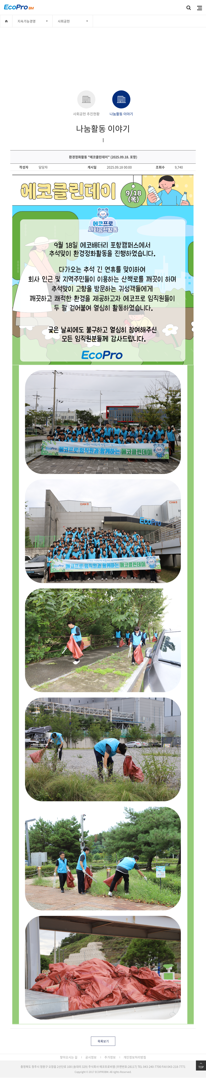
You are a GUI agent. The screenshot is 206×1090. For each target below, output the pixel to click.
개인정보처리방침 (135, 1057)
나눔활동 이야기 (121, 103)
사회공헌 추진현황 (86, 103)
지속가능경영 (27, 21)
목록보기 (103, 1041)
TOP (201, 1065)
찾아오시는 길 (68, 1057)
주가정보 (110, 1057)
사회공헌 (64, 21)
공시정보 (91, 1057)
